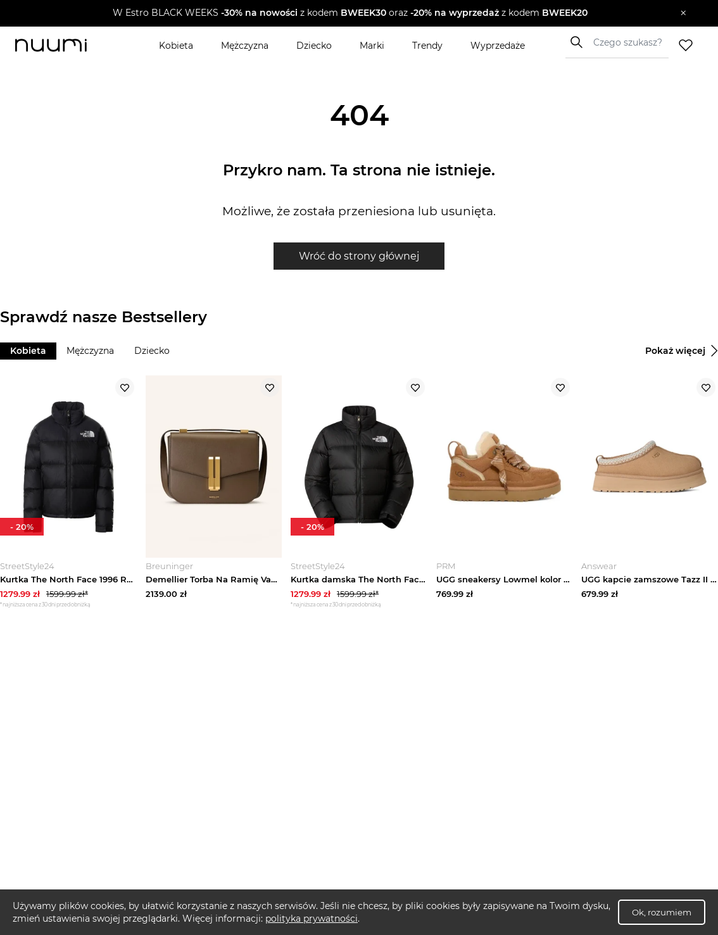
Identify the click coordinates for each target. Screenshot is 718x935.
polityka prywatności (311, 918)
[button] (349, 13)
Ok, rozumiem (661, 912)
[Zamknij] (683, 13)
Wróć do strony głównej (359, 256)
